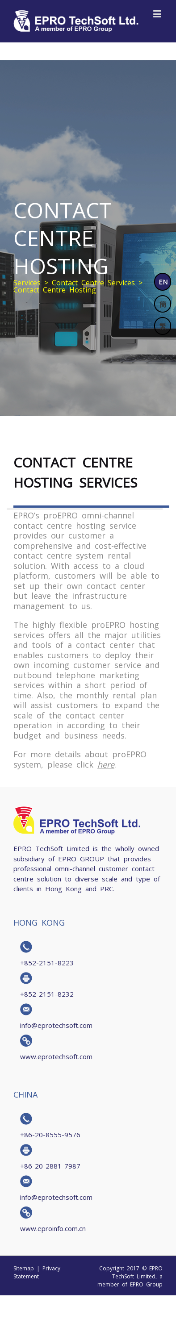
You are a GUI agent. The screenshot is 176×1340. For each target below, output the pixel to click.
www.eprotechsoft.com (56, 1056)
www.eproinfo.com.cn (53, 1228)
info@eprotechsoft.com (56, 1025)
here (105, 764)
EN (163, 281)
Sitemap (23, 1268)
